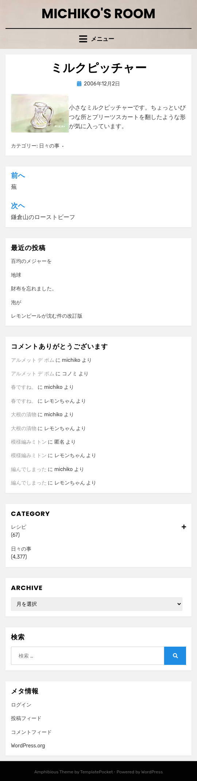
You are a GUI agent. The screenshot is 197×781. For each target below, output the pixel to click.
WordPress (152, 771)
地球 (16, 275)
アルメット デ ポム (32, 360)
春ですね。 (23, 387)
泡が (16, 302)
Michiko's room (98, 13)
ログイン (21, 705)
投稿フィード (26, 718)
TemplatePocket (96, 771)
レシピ (98, 527)
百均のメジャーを (31, 261)
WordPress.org (28, 746)
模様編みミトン (29, 442)
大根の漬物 (23, 414)
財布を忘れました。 (34, 289)
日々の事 (49, 146)
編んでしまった (29, 469)
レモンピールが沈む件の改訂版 (46, 316)
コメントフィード (31, 732)
